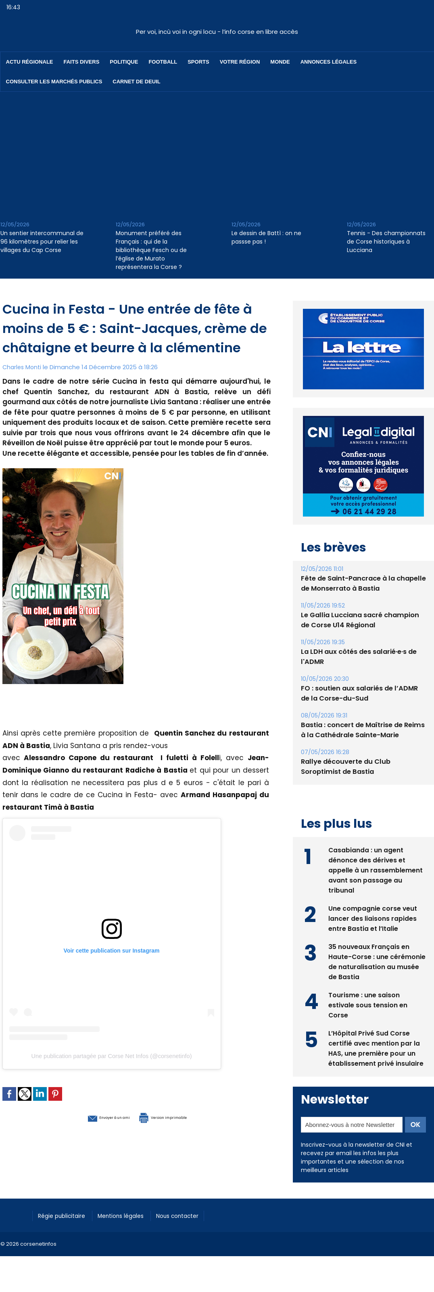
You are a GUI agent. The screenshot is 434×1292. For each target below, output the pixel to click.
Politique (124, 62)
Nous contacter (194, 1214)
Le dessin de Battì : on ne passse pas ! (266, 237)
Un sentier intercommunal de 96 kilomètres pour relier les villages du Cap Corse (41, 241)
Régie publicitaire (65, 1214)
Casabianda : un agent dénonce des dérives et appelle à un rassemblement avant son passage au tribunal (375, 869)
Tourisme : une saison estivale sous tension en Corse (368, 1004)
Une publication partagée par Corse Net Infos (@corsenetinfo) (111, 1056)
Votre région (240, 62)
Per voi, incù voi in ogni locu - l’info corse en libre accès (217, 31)
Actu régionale (29, 62)
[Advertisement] (217, 152)
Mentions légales (131, 1214)
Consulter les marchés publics (54, 82)
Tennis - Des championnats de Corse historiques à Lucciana (386, 241)
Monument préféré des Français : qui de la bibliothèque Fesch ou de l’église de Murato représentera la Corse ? (151, 250)
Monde (280, 62)
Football (162, 62)
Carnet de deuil (136, 82)
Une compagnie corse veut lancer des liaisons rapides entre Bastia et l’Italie (372, 917)
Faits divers (82, 62)
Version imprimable (178, 1116)
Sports (198, 62)
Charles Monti (23, 367)
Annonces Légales (328, 62)
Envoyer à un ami (91, 1116)
